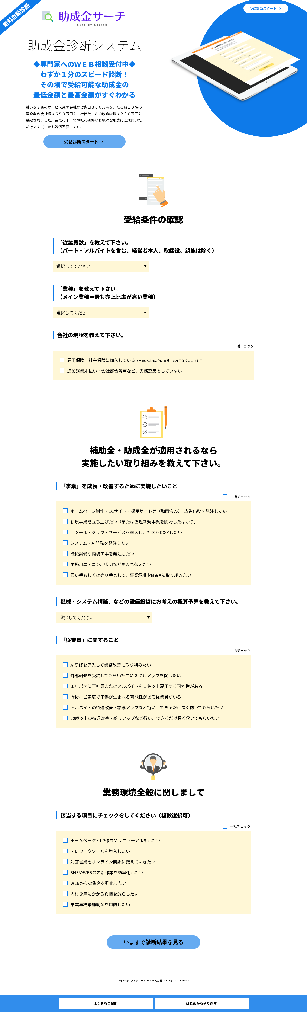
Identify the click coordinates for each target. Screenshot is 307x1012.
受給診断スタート (263, 8)
